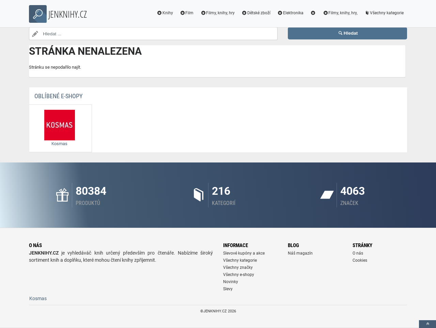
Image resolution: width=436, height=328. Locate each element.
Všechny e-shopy (238, 274)
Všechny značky (238, 267)
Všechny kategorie (384, 13)
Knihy (165, 13)
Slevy (228, 289)
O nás (358, 253)
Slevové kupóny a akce (244, 253)
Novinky (230, 281)
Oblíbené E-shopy (58, 96)
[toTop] (427, 324)
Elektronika (290, 13)
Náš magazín (300, 253)
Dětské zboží (256, 13)
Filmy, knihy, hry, (340, 13)
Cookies (360, 260)
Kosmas (38, 298)
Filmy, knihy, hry (217, 13)
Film (187, 13)
